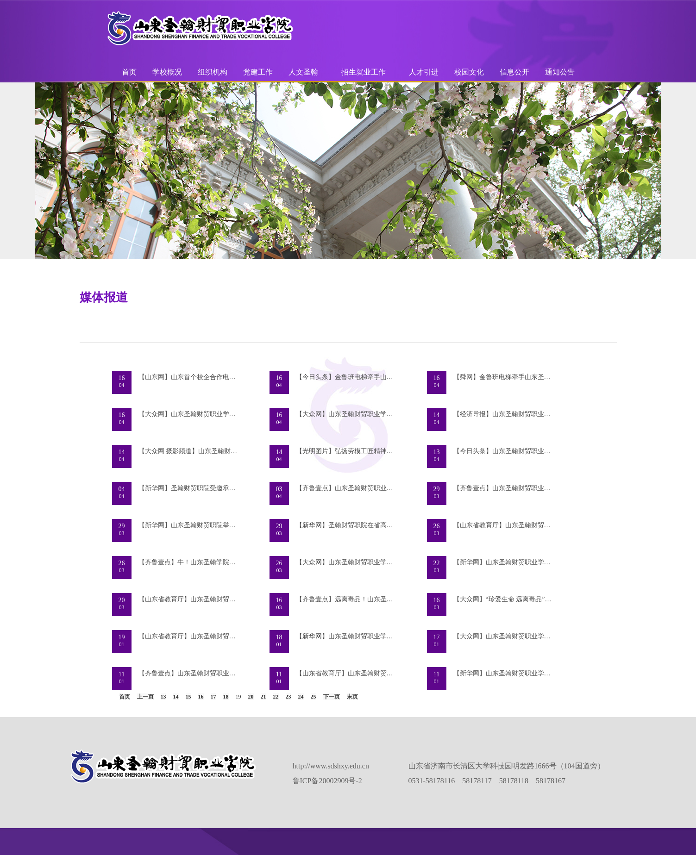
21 (263, 696)
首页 (129, 72)
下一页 (331, 696)
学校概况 (167, 72)
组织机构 (212, 72)
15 (188, 696)
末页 (352, 696)
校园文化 (469, 72)
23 (288, 696)
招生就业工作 (363, 72)
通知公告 (560, 72)
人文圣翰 (303, 72)
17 (213, 696)
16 (201, 696)
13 (163, 696)
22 (276, 696)
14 (176, 696)
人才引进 (424, 72)
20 (251, 696)
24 (301, 696)
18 (226, 696)
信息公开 (514, 72)
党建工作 (258, 72)
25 (313, 696)
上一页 (145, 696)
